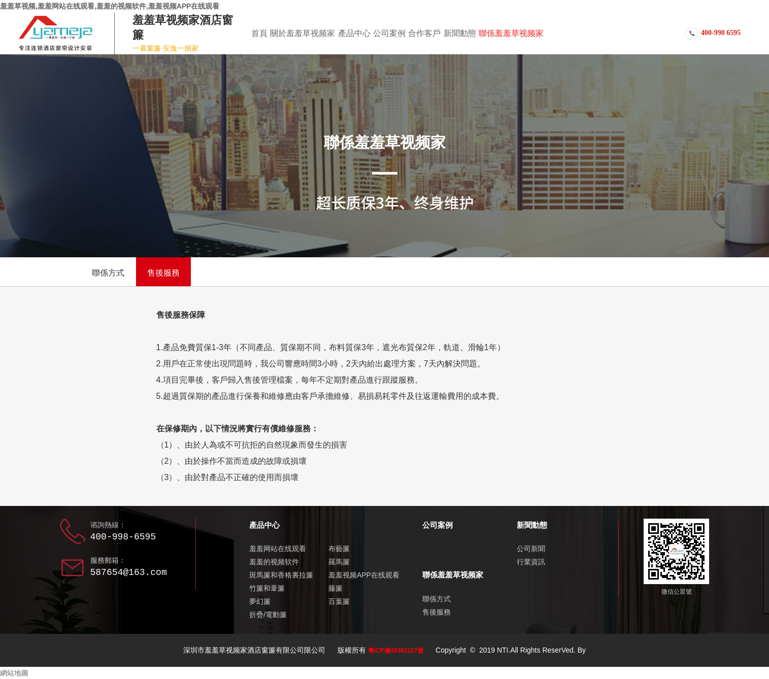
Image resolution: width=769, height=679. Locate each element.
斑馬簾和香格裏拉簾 (281, 575)
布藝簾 (339, 549)
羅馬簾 (339, 562)
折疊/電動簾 (268, 614)
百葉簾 (339, 601)
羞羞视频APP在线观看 (363, 575)
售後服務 (163, 272)
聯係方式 (108, 272)
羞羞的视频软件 (274, 562)
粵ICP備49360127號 (395, 650)
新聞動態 (460, 33)
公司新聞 (531, 549)
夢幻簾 (260, 601)
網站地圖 (14, 673)
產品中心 (354, 33)
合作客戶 (424, 33)
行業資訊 (531, 562)
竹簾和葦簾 (267, 588)
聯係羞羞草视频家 (511, 33)
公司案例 (389, 33)
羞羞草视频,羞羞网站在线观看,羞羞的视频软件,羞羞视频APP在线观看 (109, 6)
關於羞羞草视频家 (302, 33)
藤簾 (335, 588)
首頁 (259, 33)
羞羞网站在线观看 (277, 549)
